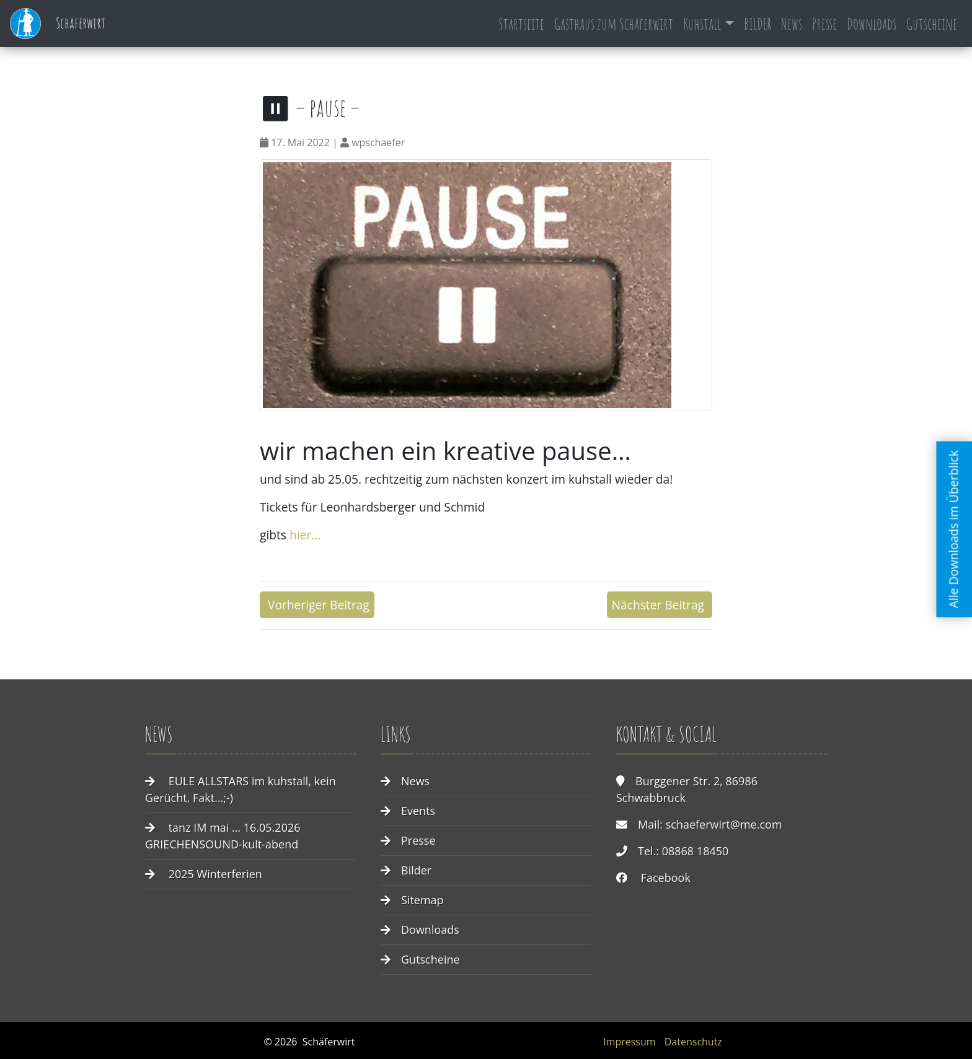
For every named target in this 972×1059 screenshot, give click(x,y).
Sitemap (422, 899)
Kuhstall (702, 23)
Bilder (416, 870)
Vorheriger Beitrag (317, 604)
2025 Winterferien (215, 873)
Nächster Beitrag (659, 604)
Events (418, 810)
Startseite (521, 23)
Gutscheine (931, 23)
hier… (303, 534)
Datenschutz (693, 1041)
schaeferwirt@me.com (724, 824)
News (791, 23)
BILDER (757, 23)
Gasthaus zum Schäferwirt (613, 23)
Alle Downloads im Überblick (953, 529)
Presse (824, 23)
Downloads (871, 23)
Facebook (666, 877)
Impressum (629, 1041)
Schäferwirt (57, 23)
